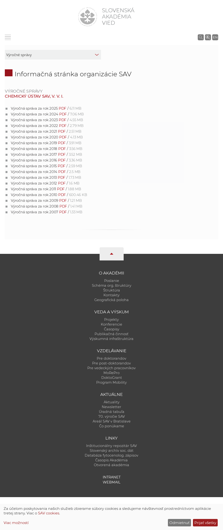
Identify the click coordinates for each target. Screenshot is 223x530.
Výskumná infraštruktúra (111, 339)
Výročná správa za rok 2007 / (46, 212)
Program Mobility (111, 382)
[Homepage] (87, 16)
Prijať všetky (205, 522)
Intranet (112, 477)
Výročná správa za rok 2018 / (46, 148)
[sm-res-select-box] (53, 55)
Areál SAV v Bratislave (112, 421)
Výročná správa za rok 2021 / (46, 131)
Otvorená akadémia (111, 465)
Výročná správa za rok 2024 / (47, 114)
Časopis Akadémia (111, 460)
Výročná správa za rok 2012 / (45, 183)
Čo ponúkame (111, 426)
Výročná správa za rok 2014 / (45, 171)
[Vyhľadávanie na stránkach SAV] (201, 37)
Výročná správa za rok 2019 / (46, 143)
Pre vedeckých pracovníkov (111, 368)
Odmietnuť (179, 522)
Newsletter (111, 407)
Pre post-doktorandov (111, 363)
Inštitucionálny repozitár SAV (111, 446)
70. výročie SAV (111, 416)
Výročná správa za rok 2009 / (46, 200)
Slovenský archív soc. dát (112, 450)
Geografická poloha (111, 300)
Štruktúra (111, 290)
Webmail (112, 482)
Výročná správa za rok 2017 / (46, 154)
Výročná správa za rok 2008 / (46, 206)
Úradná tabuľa (111, 412)
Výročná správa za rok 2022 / (47, 125)
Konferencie (111, 324)
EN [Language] (215, 37)
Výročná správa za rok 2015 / (46, 166)
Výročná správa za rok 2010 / (49, 194)
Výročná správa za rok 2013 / (46, 177)
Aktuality (112, 402)
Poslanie (111, 281)
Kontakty (111, 295)
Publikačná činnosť (111, 334)
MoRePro (111, 373)
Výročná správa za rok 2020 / (47, 137)
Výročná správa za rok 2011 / (46, 189)
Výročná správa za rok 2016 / (46, 160)
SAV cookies (48, 513)
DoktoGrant (111, 377)
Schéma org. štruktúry (111, 285)
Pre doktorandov (111, 358)
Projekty (111, 319)
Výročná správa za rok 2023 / (47, 120)
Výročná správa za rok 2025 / (46, 108)
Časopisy (111, 329)
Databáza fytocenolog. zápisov (111, 455)
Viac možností (16, 522)
